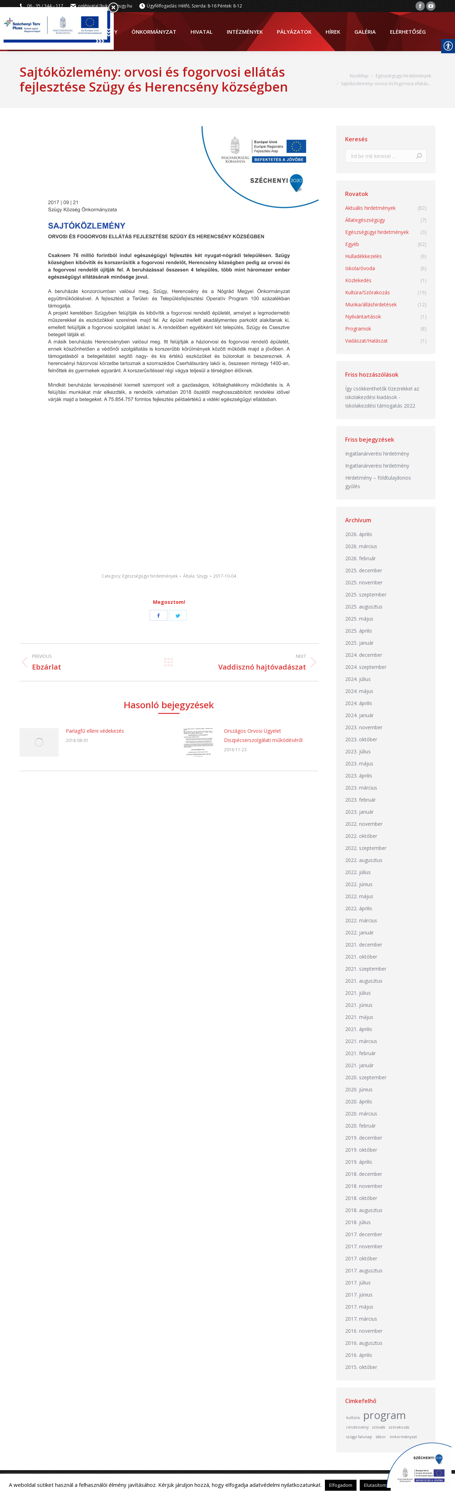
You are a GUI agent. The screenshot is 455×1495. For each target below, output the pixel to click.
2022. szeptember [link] (365, 848)
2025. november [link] (363, 582)
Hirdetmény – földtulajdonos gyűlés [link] (378, 482)
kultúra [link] (353, 1417)
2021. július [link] (358, 992)
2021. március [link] (361, 1041)
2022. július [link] (358, 872)
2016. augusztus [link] (363, 1343)
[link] (420, 6)
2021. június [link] (359, 1005)
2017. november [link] (363, 1246)
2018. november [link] (363, 1186)
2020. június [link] (359, 1089)
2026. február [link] (360, 558)
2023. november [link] (363, 727)
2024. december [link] (363, 654)
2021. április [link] (358, 1029)
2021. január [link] (359, 1065)
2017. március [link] (361, 1318)
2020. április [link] (358, 1101)
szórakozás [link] (399, 1427)
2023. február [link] (360, 799)
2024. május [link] (359, 691)
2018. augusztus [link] (363, 1210)
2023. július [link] (358, 751)
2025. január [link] (359, 642)
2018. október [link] (361, 1198)
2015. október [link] (361, 1367)
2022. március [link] (361, 920)
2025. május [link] (359, 618)
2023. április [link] (358, 775)
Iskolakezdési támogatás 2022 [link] (380, 405)
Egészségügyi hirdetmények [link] (150, 576)
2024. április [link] (358, 703)
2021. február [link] (360, 1053)
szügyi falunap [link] (359, 1436)
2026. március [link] (361, 546)
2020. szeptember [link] (365, 1077)
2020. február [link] (360, 1125)
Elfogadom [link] (340, 1485)
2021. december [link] (363, 944)
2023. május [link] (359, 763)
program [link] (384, 1415)
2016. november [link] (363, 1330)
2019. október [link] (361, 1149)
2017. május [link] (359, 1306)
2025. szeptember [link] (365, 594)
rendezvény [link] (357, 1427)
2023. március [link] (361, 787)
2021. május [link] (359, 1017)
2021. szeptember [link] (365, 968)
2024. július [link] (358, 679)
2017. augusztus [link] (363, 1270)
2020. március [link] (361, 1113)
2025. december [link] (363, 570)
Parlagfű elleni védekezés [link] (95, 730)
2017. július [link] (358, 1282)
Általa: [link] (195, 576)
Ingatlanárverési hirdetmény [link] (377, 453)
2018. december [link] (363, 1174)
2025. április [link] (358, 630)
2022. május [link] (359, 896)
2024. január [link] (359, 715)
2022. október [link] (361, 836)
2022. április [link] (358, 908)
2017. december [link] (363, 1234)
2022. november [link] (363, 823)
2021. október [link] (361, 956)
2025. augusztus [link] (363, 606)
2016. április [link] (358, 1355)
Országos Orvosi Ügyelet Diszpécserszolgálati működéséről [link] (263, 735)
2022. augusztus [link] (363, 860)
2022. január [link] (359, 932)
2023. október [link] (361, 739)
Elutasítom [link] (375, 1485)
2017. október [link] (361, 1258)
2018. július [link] (358, 1222)
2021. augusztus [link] (363, 980)
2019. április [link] (358, 1161)
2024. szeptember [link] (365, 667)
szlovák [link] (378, 1427)
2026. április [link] (358, 534)
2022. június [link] (359, 884)
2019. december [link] (363, 1137)
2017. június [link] (359, 1294)
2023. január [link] (359, 811)
